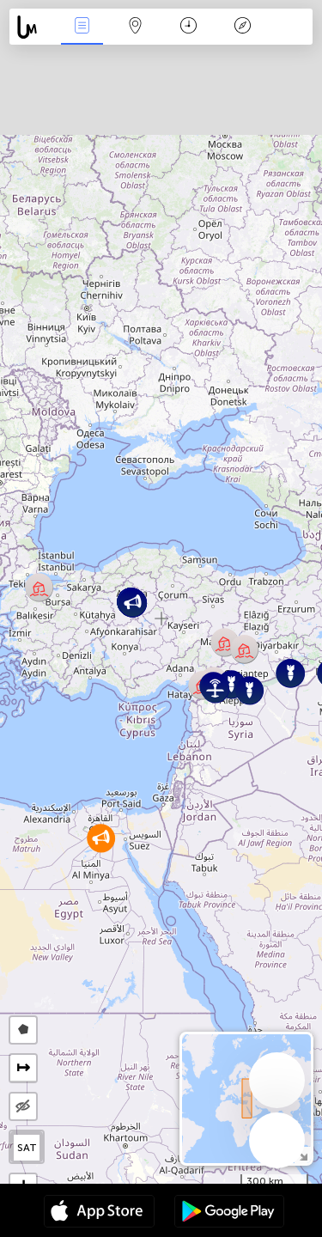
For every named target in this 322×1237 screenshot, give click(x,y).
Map (135, 27)
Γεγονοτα (81, 27)
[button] (39, 587)
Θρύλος (242, 27)
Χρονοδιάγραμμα (188, 27)
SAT (27, 1148)
